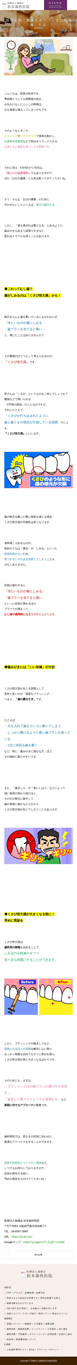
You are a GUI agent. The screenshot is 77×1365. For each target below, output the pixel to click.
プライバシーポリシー (48, 1349)
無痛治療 (49, 1324)
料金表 (10, 1339)
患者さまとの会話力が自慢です (22, 1298)
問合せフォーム (60, 1313)
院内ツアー (44, 1313)
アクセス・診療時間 (24, 1293)
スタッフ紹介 (29, 1313)
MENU (8, 1318)
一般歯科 (27, 1324)
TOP (9, 1293)
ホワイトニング (37, 1334)
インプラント (38, 1329)
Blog (31, 1349)
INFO (7, 1287)
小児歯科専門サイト (17, 1349)
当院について (13, 1313)
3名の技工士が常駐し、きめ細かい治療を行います (32, 1308)
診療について (13, 1324)
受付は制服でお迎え (50, 1298)
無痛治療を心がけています (20, 1303)
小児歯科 (38, 1324)
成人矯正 (63, 1329)
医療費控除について (26, 1339)
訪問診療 (52, 1334)
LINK (7, 1344)
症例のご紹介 (65, 1334)
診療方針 (40, 1293)
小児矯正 (51, 1329)
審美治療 (11, 1334)
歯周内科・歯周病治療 (18, 1329)
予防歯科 (22, 1334)
